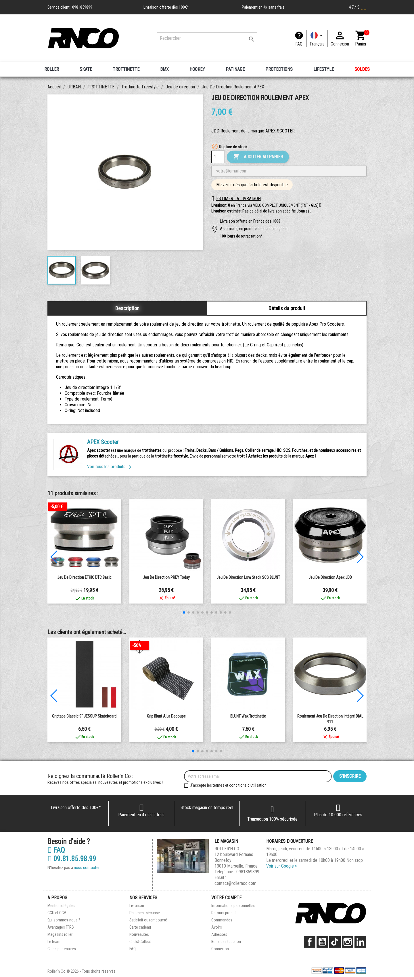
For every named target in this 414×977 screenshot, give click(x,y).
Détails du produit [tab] (287, 308)
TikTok (335, 942)
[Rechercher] (207, 38)
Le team (53, 941)
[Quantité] (218, 157)
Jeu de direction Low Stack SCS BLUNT (248, 577)
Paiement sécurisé (144, 912)
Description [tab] (127, 308)
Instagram (347, 942)
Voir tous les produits (110, 466)
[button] (310, 211)
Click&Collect (140, 941)
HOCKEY (197, 69)
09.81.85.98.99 (71, 859)
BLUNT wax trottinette (248, 716)
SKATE (86, 69)
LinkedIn (360, 942)
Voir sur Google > (281, 866)
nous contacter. (87, 867)
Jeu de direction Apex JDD (330, 577)
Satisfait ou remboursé (148, 920)
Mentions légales (61, 905)
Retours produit (224, 912)
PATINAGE (235, 69)
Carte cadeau (140, 927)
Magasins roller (59, 934)
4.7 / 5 (358, 7)
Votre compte (226, 897)
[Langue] (317, 38)
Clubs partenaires (61, 948)
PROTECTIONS (279, 69)
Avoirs (216, 927)
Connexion (220, 948)
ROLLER (51, 69)
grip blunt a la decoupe (166, 716)
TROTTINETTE (126, 69)
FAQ (298, 44)
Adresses (219, 934)
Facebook (309, 942)
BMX (164, 69)
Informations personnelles (233, 905)
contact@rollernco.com (235, 883)
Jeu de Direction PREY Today (166, 577)
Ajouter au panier (258, 157)
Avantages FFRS (60, 927)
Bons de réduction (226, 941)
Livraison (136, 905)
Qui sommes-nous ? (63, 920)
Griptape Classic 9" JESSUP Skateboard (84, 716)
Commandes (221, 920)
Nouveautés (139, 934)
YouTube (322, 942)
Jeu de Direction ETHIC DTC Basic (84, 577)
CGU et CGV (56, 912)
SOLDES (362, 69)
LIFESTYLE (323, 69)
